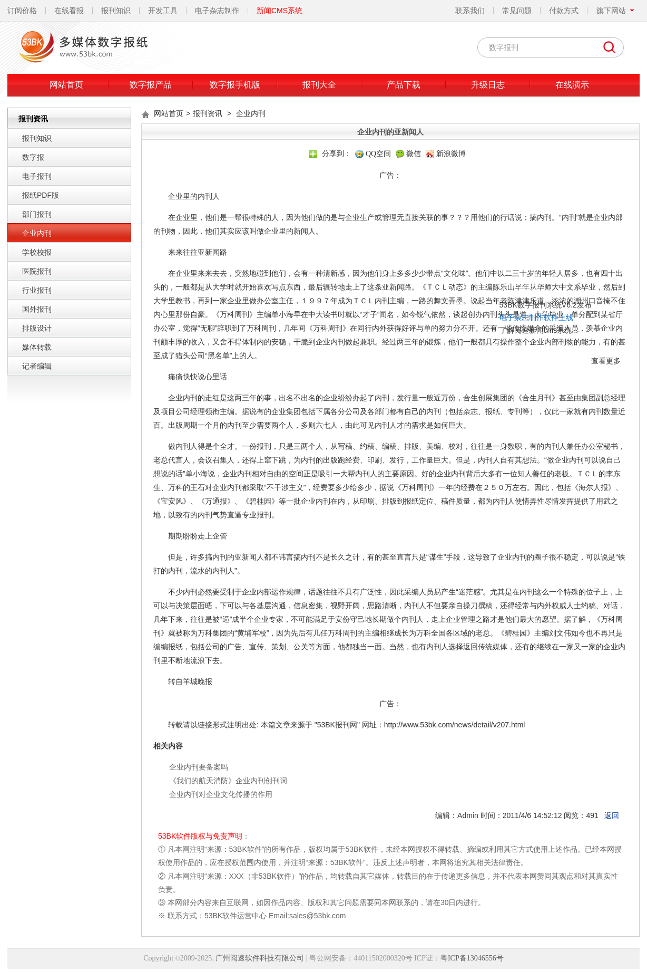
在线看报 (69, 10)
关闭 (538, 250)
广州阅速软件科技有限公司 (259, 958)
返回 (611, 815)
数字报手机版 (235, 84)
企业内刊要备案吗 (198, 767)
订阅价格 (22, 10)
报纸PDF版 (40, 195)
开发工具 (163, 10)
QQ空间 (378, 154)
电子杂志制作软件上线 (458, 278)
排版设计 (37, 328)
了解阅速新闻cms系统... (460, 291)
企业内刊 (37, 233)
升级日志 (488, 84)
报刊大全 (319, 84)
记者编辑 (37, 366)
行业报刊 (37, 290)
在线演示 (572, 84)
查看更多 (527, 322)
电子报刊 (37, 176)
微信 (413, 154)
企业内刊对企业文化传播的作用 (220, 794)
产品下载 (403, 84)
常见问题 (517, 10)
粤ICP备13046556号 (472, 958)
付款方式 (564, 10)
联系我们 (470, 10)
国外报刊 (37, 309)
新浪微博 (451, 154)
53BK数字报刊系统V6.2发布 (467, 266)
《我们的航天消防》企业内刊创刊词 (228, 780)
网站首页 (66, 84)
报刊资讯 (207, 113)
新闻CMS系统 (279, 10)
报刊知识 (116, 10)
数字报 (33, 157)
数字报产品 (151, 84)
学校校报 (37, 252)
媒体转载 (37, 347)
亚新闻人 (249, 557)
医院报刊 (37, 271)
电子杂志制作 (217, 10)
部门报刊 (37, 214)
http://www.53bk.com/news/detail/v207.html (454, 724)
